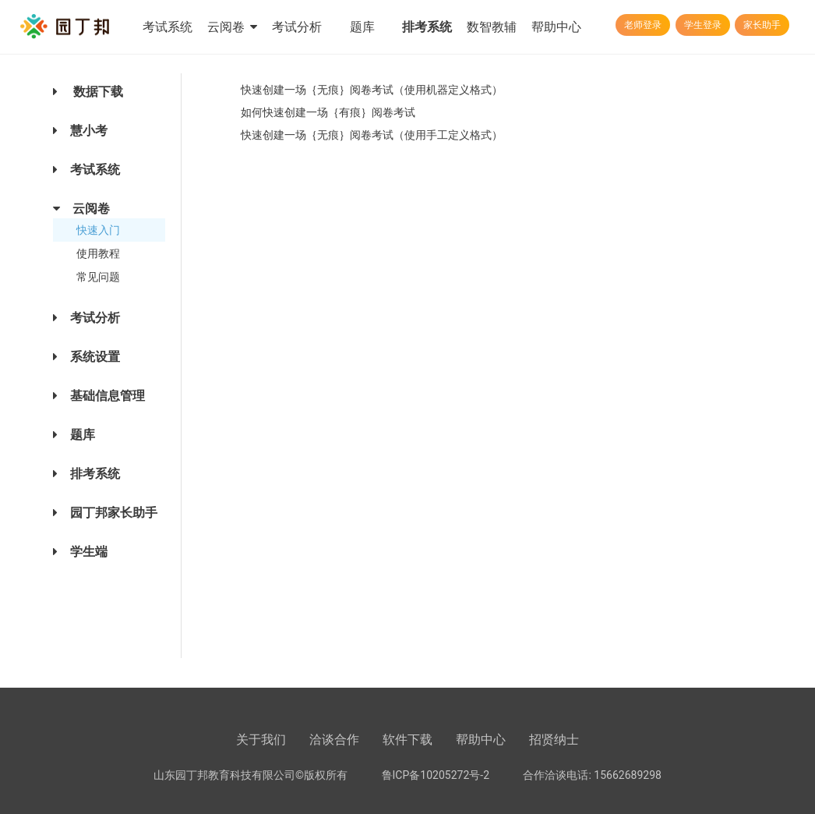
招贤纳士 (554, 739)
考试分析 (297, 26)
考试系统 (167, 26)
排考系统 (427, 26)
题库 (362, 26)
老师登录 (643, 24)
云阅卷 (232, 26)
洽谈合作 (334, 739)
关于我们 (261, 739)
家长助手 (762, 24)
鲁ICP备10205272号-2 (435, 775)
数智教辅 (492, 26)
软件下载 (407, 739)
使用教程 (98, 253)
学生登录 (703, 24)
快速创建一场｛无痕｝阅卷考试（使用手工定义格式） (372, 135)
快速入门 (98, 230)
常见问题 (98, 277)
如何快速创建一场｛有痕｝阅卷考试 (328, 112)
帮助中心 (556, 26)
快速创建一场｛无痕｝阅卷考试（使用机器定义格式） (372, 89)
